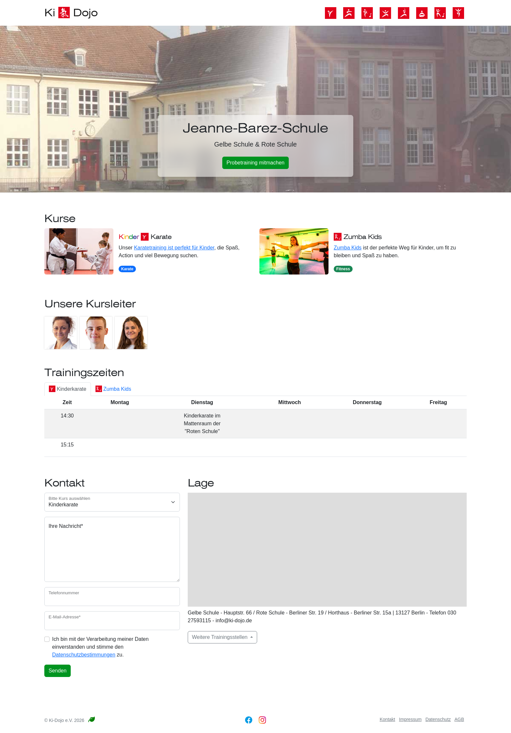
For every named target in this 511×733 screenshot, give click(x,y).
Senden (57, 670)
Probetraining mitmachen (255, 162)
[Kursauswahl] (112, 502)
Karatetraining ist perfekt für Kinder (174, 247)
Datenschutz (438, 719)
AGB (459, 719)
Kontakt (387, 719)
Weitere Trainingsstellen (220, 637)
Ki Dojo (70, 13)
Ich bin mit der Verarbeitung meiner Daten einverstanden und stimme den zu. (100, 646)
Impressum (410, 719)
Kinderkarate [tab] (67, 389)
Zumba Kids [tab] (113, 389)
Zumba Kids (347, 247)
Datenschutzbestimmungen (83, 654)
